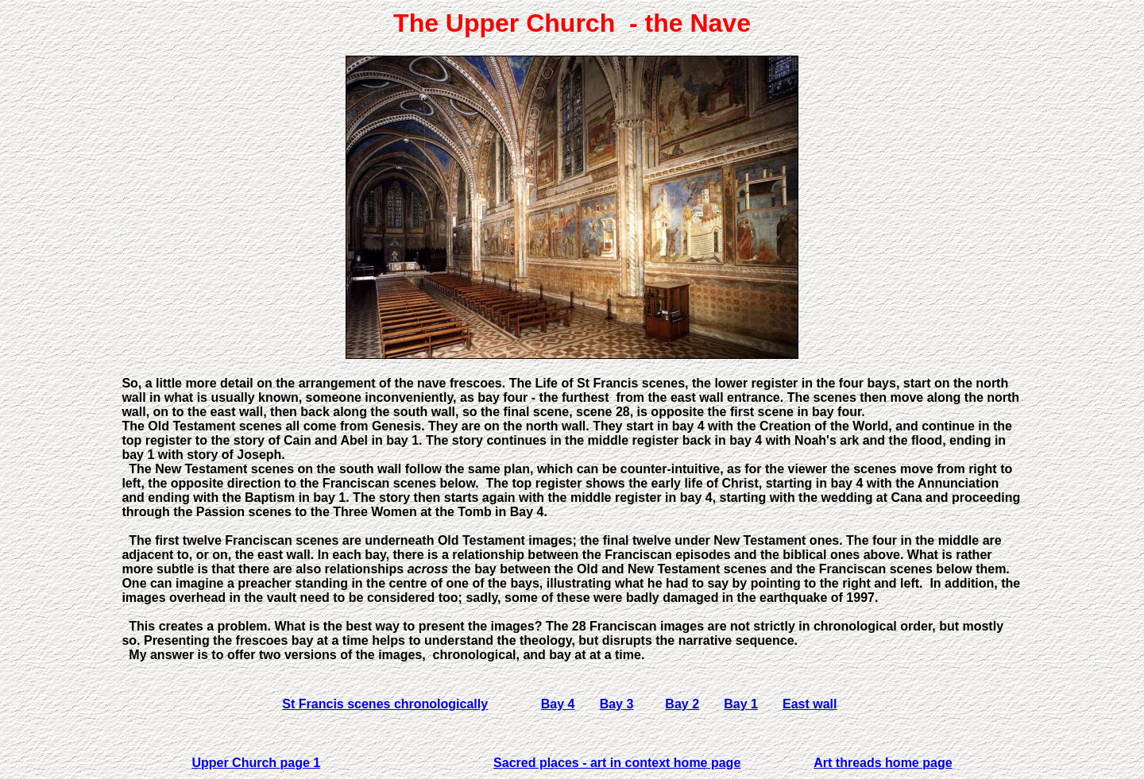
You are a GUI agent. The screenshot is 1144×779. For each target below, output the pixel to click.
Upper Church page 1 (255, 762)
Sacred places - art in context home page (616, 762)
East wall (810, 704)
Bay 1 (741, 704)
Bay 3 (617, 704)
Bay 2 (682, 704)
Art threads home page (883, 762)
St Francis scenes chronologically (385, 704)
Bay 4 (558, 704)
